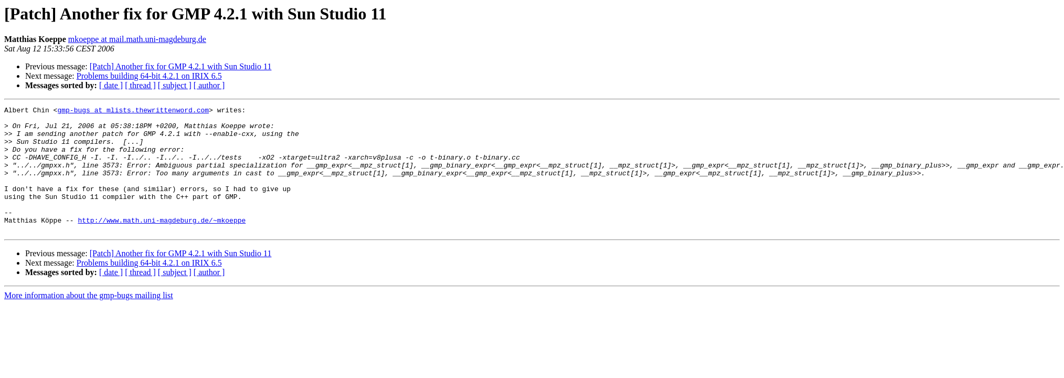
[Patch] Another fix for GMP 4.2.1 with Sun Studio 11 (181, 66)
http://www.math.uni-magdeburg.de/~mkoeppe (162, 243)
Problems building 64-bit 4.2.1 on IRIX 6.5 (149, 75)
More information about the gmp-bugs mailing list (88, 320)
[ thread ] (140, 85)
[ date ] (111, 85)
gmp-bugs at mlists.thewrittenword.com (133, 111)
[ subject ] (174, 85)
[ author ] (209, 85)
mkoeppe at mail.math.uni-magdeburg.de (137, 39)
